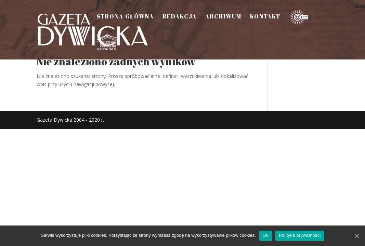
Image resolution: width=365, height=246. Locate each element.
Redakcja (179, 17)
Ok (266, 235)
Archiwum (223, 17)
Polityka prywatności (300, 235)
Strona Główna (125, 17)
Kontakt (265, 17)
